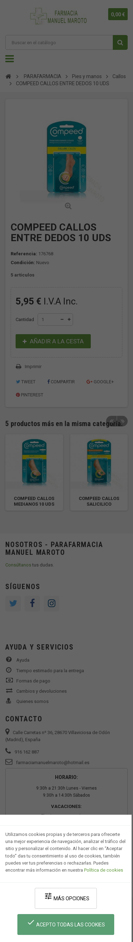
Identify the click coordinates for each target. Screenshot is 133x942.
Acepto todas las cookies (66, 923)
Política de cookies (103, 870)
